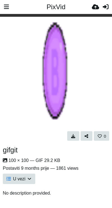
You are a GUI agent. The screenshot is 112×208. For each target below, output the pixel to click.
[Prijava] (105, 7)
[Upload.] (95, 7)
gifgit (10, 150)
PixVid (56, 7)
